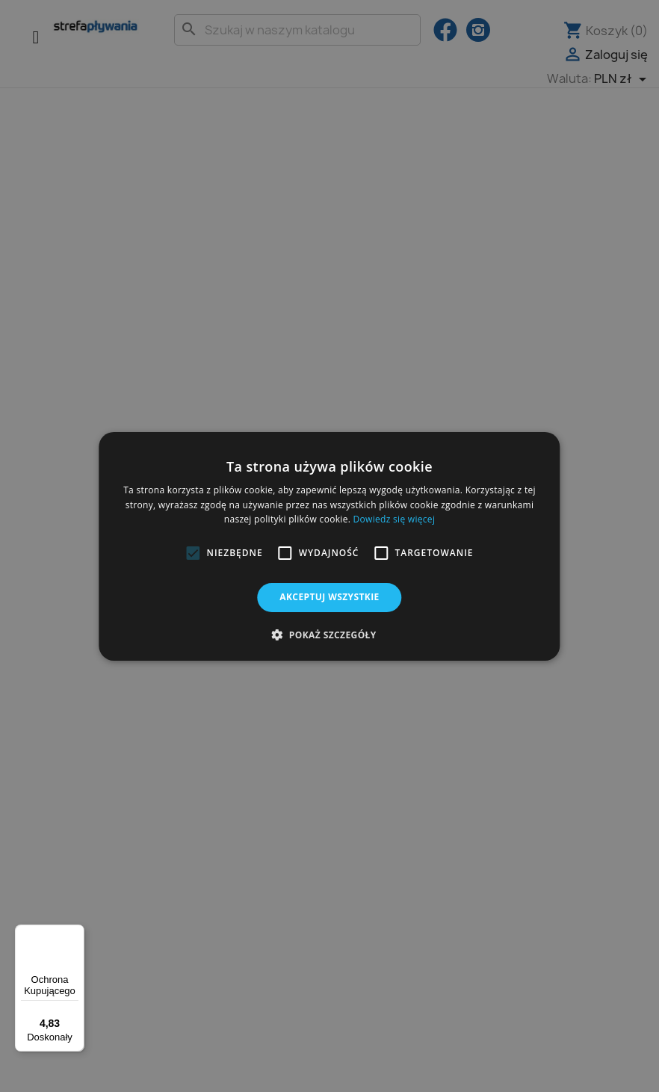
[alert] (329, 546)
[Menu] (75, 934)
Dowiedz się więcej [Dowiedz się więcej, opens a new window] (394, 519)
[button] (193, 553)
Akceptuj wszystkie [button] (329, 596)
